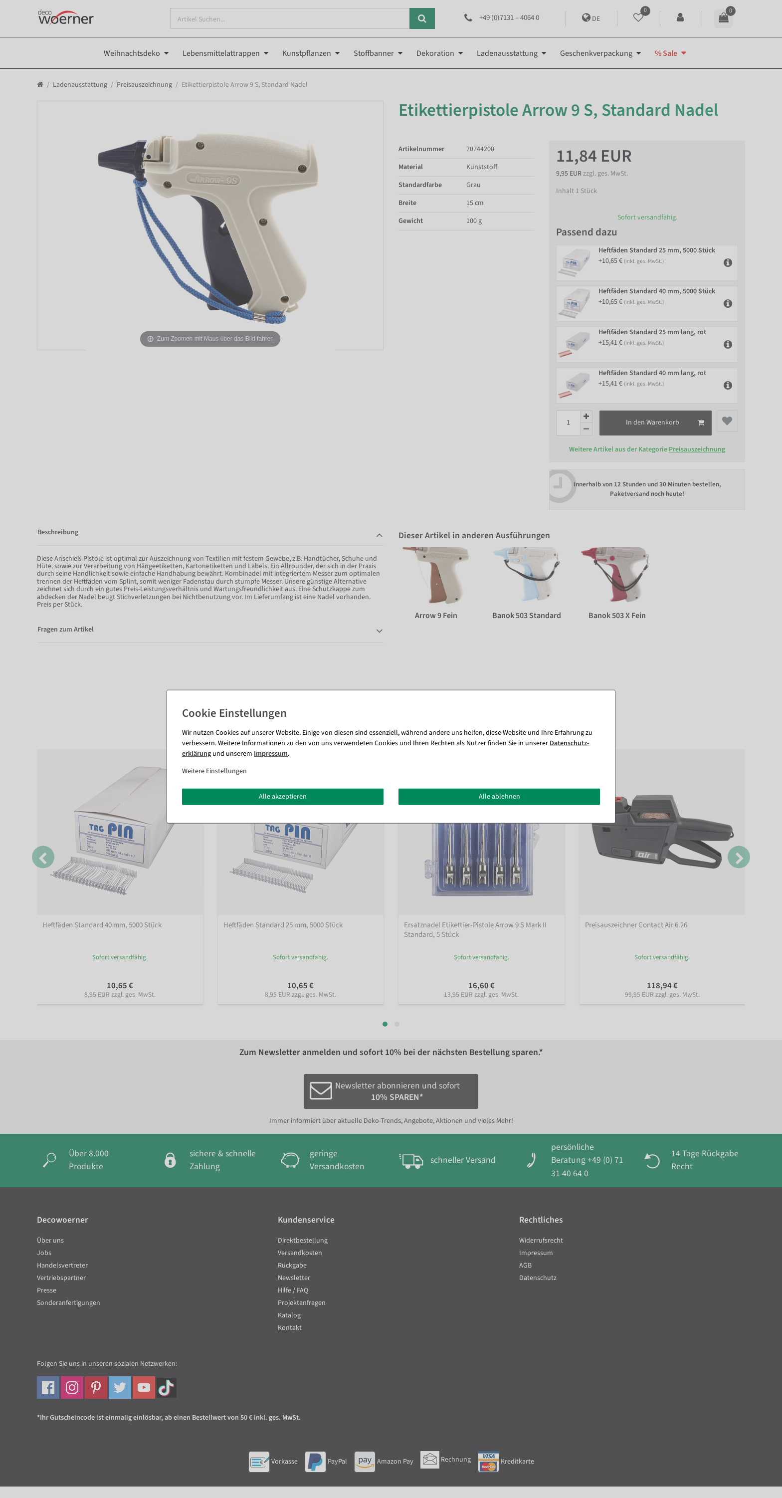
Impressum (271, 753)
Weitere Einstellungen (214, 771)
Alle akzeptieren (283, 796)
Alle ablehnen (499, 796)
